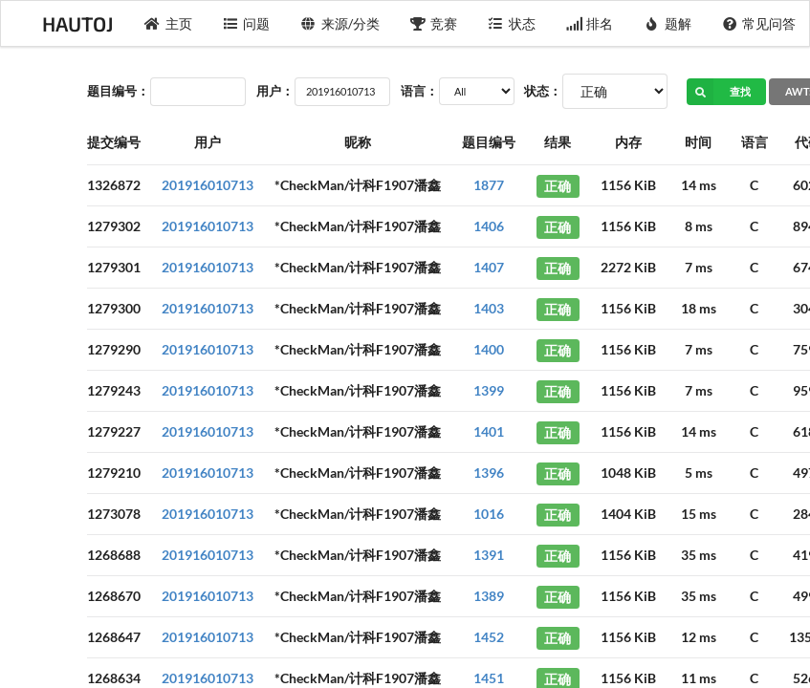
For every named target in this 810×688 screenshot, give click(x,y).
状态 (512, 23)
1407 (488, 267)
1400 (488, 349)
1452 (488, 637)
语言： (419, 90)
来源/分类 (340, 23)
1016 (488, 513)
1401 (488, 431)
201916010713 (207, 185)
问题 (247, 23)
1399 (488, 390)
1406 (488, 226)
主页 (168, 23)
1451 (488, 678)
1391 (488, 555)
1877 (488, 185)
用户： (275, 90)
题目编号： (118, 90)
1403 (488, 308)
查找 (719, 91)
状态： (542, 90)
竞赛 (434, 23)
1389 (488, 596)
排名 (590, 23)
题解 (667, 23)
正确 (557, 185)
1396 (488, 472)
